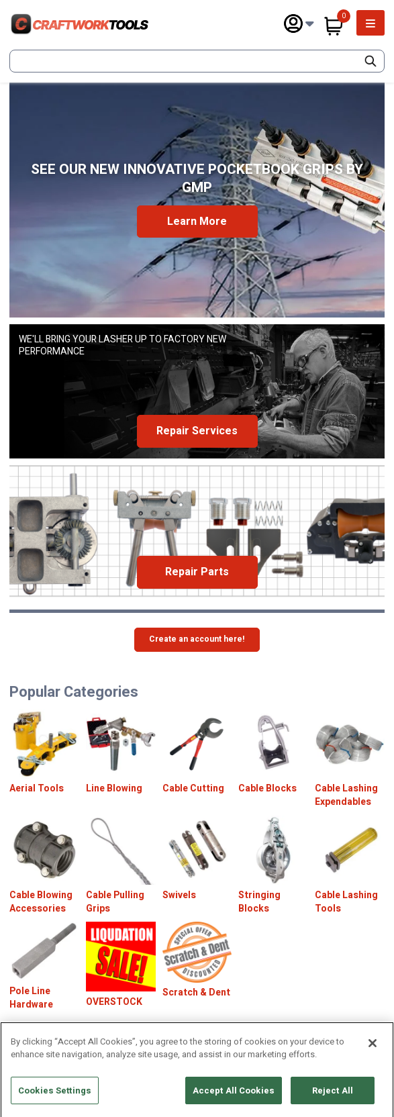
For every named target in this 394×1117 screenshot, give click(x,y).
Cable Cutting (193, 788)
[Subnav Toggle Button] (309, 24)
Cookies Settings (54, 1096)
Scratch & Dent (196, 993)
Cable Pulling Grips (115, 902)
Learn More (197, 221)
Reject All (332, 1096)
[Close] (372, 1049)
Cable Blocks (267, 788)
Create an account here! (197, 639)
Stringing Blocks (259, 902)
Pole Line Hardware (31, 998)
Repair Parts (197, 572)
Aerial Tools (36, 788)
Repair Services (197, 431)
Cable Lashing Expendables (346, 795)
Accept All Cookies (234, 1096)
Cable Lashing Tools (346, 902)
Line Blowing (114, 788)
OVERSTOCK (114, 1002)
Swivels (179, 895)
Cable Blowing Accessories (40, 902)
